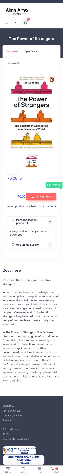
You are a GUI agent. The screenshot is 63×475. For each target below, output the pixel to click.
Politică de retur (11, 410)
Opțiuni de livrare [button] (25, 244)
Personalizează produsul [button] (24, 221)
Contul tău (8, 406)
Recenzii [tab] (13, 63)
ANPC (6, 434)
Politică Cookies (11, 429)
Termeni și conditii (12, 415)
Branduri (7, 420)
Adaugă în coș (42, 196)
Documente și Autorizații (16, 439)
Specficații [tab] (31, 51)
